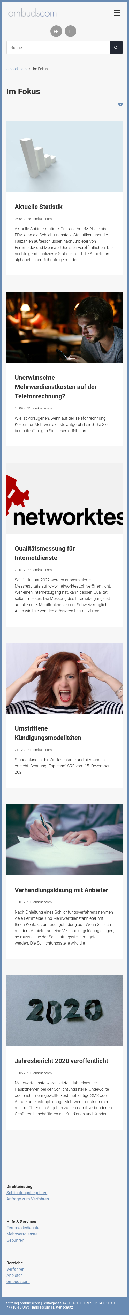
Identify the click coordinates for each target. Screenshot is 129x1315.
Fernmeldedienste (23, 1227)
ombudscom (16, 69)
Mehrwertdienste (22, 1234)
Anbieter (14, 1275)
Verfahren (15, 1269)
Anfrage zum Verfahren (27, 1199)
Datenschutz (63, 1307)
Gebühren (15, 1240)
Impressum (41, 1307)
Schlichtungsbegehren (26, 1192)
